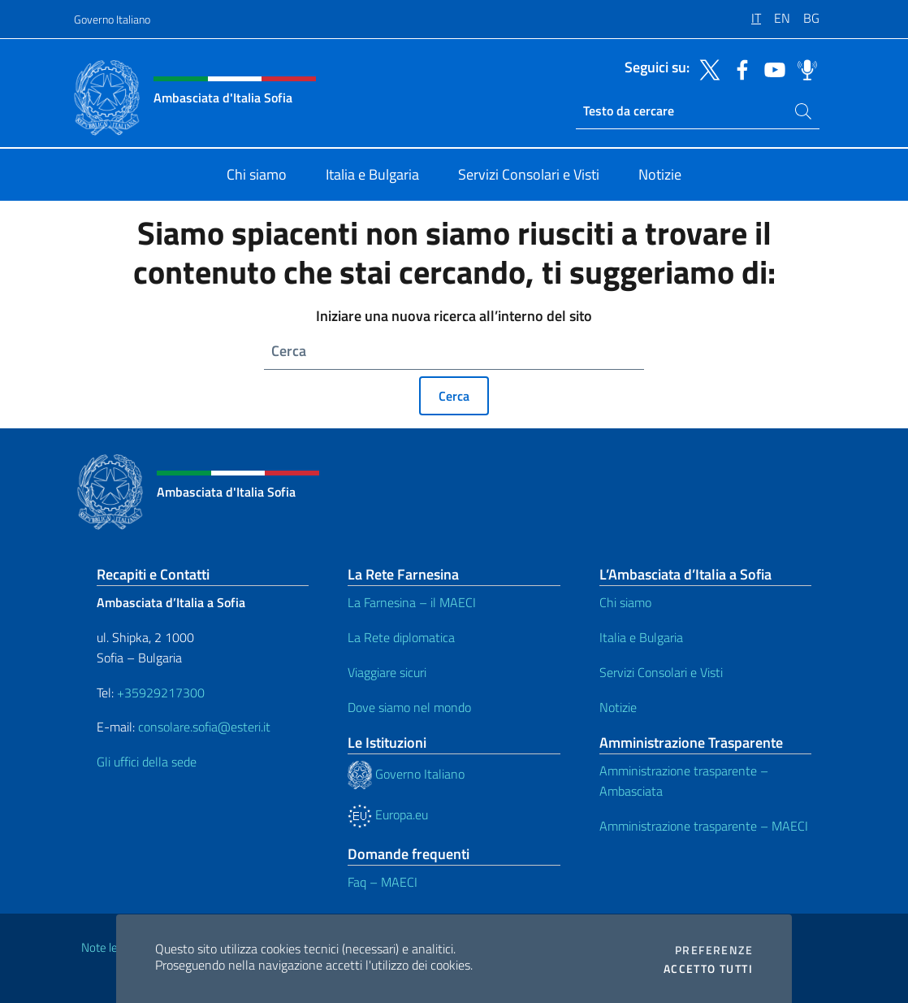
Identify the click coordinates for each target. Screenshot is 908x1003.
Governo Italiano (112, 19)
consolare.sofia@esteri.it (204, 726)
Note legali (108, 947)
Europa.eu (388, 814)
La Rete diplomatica (401, 637)
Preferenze (714, 950)
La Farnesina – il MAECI (412, 602)
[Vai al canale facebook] (738, 68)
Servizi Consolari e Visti (661, 672)
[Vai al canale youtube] (771, 68)
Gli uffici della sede (147, 761)
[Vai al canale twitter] (706, 68)
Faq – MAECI (382, 882)
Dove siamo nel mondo (409, 707)
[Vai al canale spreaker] (803, 68)
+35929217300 (161, 692)
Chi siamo (625, 602)
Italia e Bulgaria (641, 637)
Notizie (618, 707)
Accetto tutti (708, 969)
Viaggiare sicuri (387, 672)
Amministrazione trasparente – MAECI (703, 826)
